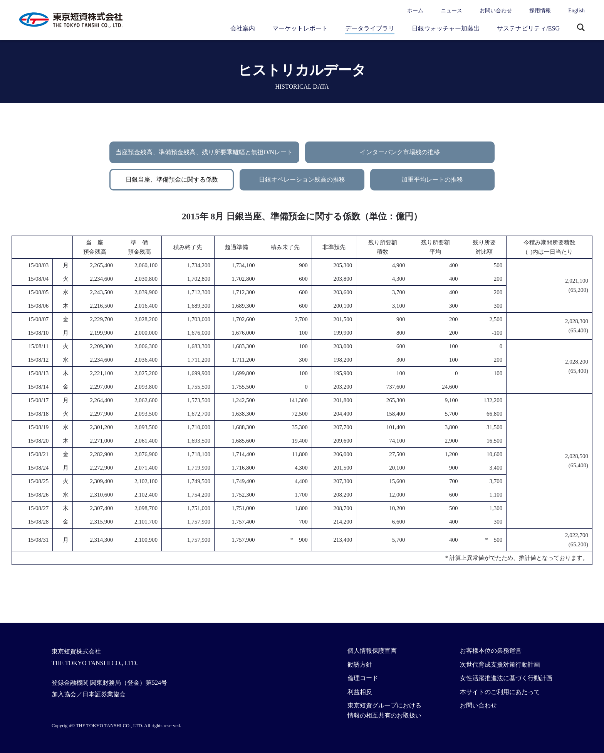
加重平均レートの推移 (432, 179)
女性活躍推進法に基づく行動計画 (506, 678)
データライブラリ (369, 28)
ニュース (451, 10)
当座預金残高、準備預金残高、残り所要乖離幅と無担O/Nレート (204, 152)
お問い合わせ (496, 10)
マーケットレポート (300, 28)
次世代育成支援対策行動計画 (500, 664)
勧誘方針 (359, 664)
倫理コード (362, 678)
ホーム (415, 10)
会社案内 (242, 28)
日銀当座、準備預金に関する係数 (172, 179)
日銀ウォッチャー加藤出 (446, 28)
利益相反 (359, 692)
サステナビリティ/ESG (528, 28)
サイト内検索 (581, 28)
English (576, 10)
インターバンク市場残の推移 (400, 152)
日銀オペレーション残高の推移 (302, 179)
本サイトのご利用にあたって (500, 692)
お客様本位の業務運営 (491, 650)
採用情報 (540, 10)
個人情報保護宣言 (372, 650)
